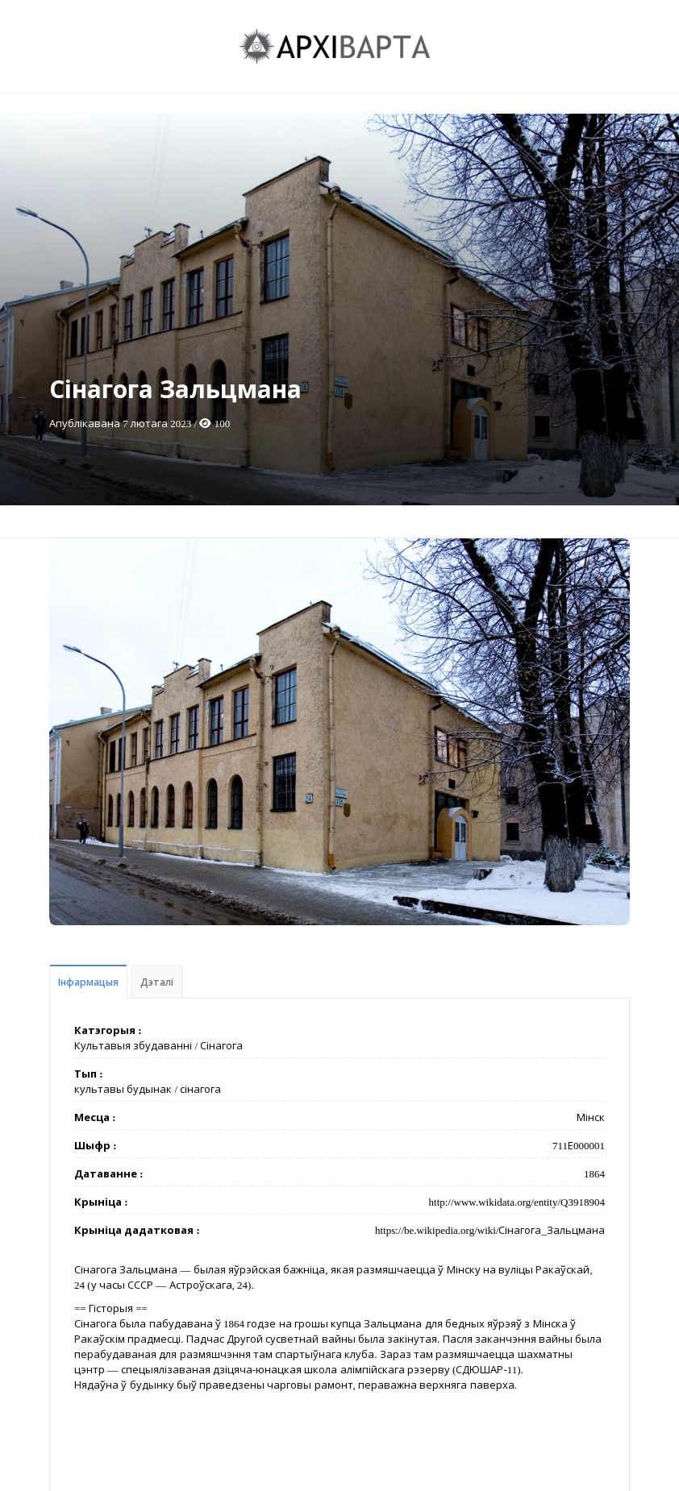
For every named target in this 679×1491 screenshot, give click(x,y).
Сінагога (221, 1046)
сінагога (200, 1089)
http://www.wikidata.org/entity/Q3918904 (517, 1202)
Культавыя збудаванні (133, 1046)
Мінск (591, 1117)
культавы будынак (123, 1089)
